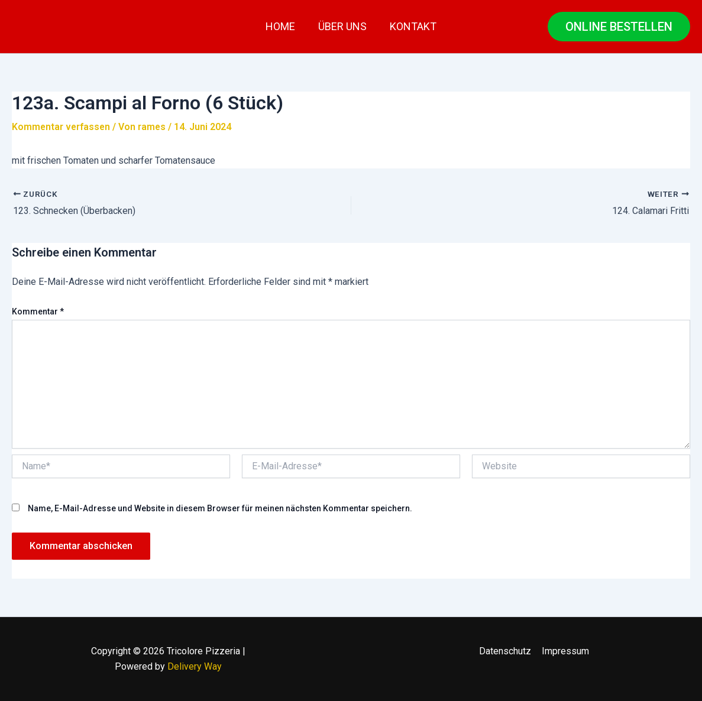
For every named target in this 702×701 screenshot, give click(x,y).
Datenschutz (506, 651)
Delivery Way (194, 666)
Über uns (342, 26)
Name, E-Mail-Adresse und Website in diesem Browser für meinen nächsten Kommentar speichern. (220, 507)
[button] (619, 26)
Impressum (564, 651)
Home (282, 26)
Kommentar (38, 311)
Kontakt (411, 26)
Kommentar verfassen (62, 126)
